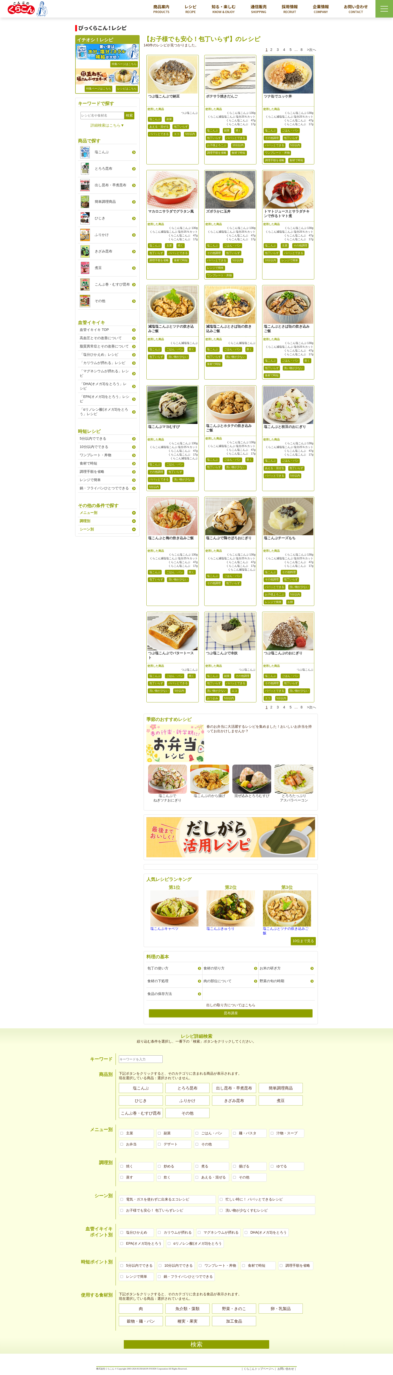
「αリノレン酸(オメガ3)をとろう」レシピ (104, 411)
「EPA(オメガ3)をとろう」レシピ (104, 399)
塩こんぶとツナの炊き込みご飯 (286, 931)
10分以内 (238, 145)
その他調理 (272, 137)
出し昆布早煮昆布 (110, 185)
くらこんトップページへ (259, 1368)
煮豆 (98, 268)
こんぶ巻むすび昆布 (112, 284)
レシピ (190, 9)
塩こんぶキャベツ (164, 929)
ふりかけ (102, 235)
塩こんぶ (154, 119)
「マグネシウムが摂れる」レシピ (104, 373)
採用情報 (290, 9)
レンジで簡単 (215, 267)
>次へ (311, 50)
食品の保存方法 (159, 994)
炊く (191, 349)
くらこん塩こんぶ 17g (240, 124)
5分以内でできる (93, 438)
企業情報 (321, 9)
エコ (176, 133)
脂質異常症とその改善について (104, 346)
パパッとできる (159, 133)
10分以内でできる (94, 447)
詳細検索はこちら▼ (107, 125)
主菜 (169, 245)
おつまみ (212, 698)
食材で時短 (238, 152)
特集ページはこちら (124, 63)
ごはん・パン (290, 130)
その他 (100, 301)
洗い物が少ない (178, 356)
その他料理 (289, 572)
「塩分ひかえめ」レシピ (99, 354)
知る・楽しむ (224, 9)
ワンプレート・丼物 (277, 152)
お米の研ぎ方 (270, 968)
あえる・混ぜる (159, 126)
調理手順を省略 (216, 152)
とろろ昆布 (103, 168)
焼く (238, 130)
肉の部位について (218, 981)
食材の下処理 (157, 981)
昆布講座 (231, 1013)
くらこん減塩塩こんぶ (184, 342)
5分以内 (190, 133)
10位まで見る (303, 941)
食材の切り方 (214, 968)
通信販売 (259, 9)
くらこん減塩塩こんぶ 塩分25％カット (231, 116)
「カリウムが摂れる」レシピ (102, 363)
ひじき (100, 218)
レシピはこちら (127, 88)
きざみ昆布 (103, 251)
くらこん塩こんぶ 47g (240, 120)
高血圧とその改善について (101, 338)
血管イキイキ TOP (94, 330)
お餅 (290, 601)
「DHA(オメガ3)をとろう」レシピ (103, 386)
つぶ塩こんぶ (189, 112)
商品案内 (161, 9)
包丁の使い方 (157, 968)
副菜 (169, 119)
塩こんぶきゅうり (221, 929)
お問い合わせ (356, 9)
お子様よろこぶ (216, 145)
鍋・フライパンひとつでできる (104, 488)
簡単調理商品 (105, 202)
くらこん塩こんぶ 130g (241, 112)
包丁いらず (181, 126)
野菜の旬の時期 (272, 981)
